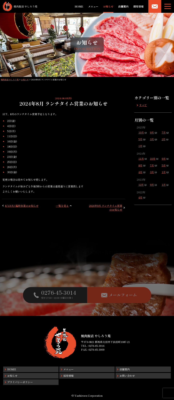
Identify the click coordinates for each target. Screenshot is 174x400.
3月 (152, 139)
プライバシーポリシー (20, 382)
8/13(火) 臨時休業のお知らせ (21, 206)
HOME (79, 6)
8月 (140, 165)
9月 (152, 132)
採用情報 (138, 6)
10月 (141, 132)
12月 (141, 185)
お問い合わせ (127, 376)
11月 (141, 159)
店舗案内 (123, 6)
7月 (164, 132)
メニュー (93, 6)
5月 (140, 139)
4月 (140, 172)
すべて (143, 105)
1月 (140, 146)
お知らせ (108, 6)
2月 (164, 139)
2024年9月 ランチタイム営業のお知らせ (105, 207)
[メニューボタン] (167, 6)
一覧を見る (62, 206)
